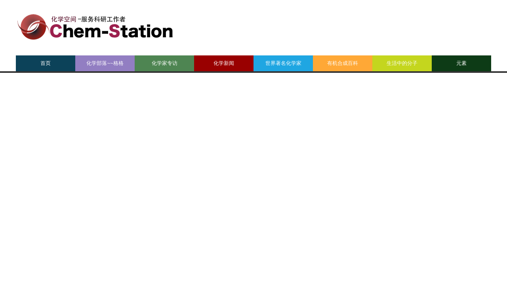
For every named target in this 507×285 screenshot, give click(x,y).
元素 (461, 63)
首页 (45, 63)
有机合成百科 (342, 63)
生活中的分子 (402, 63)
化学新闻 (223, 63)
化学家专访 (164, 63)
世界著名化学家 (283, 63)
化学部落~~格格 (104, 63)
